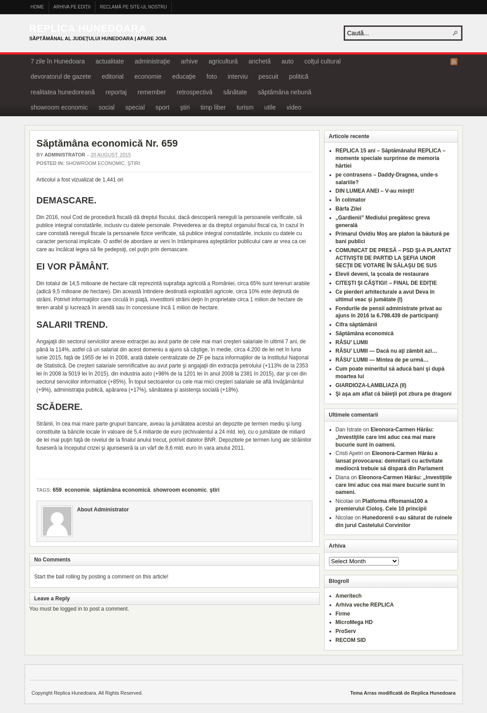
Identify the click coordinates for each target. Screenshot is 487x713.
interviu (238, 76)
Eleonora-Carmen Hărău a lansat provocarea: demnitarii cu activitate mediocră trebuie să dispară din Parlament (390, 461)
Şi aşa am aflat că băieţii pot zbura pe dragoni (394, 394)
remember (151, 92)
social (107, 107)
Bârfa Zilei (349, 209)
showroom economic (59, 107)
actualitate (110, 61)
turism (245, 107)
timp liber (213, 107)
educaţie (184, 76)
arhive (189, 61)
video (294, 107)
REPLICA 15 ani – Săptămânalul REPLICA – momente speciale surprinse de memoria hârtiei (391, 158)
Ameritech (349, 596)
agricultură (222, 61)
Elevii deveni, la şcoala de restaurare (382, 274)
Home (37, 6)
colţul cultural (322, 61)
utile (270, 107)
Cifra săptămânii (356, 324)
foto (212, 76)
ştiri (185, 107)
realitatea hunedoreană (63, 92)
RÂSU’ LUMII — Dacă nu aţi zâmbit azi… (386, 351)
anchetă (260, 61)
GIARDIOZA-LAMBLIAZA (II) (371, 385)
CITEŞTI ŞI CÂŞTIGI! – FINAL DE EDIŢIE (386, 283)
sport (162, 107)
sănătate (235, 92)
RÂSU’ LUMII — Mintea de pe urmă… (382, 360)
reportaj (116, 92)
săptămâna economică (121, 490)
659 (57, 490)
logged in (71, 609)
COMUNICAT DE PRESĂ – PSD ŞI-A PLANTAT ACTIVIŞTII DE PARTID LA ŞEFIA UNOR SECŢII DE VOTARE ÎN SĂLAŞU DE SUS (394, 258)
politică (298, 76)
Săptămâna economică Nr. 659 (107, 143)
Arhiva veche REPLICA (365, 605)
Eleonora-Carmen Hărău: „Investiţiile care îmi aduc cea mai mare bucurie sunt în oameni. (386, 437)
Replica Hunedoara (87, 28)
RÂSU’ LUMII (352, 342)
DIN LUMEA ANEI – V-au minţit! (375, 191)
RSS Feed (454, 61)
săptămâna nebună (285, 92)
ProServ (346, 631)
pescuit (268, 76)
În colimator (351, 200)
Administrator (65, 154)
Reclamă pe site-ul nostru (133, 6)
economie (148, 76)
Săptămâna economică (365, 333)
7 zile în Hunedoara (58, 61)
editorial (113, 76)
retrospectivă (194, 92)
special (135, 107)
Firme (343, 614)
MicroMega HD (354, 622)
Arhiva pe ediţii (72, 6)
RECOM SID (351, 640)
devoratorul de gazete (61, 76)
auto (287, 61)
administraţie (152, 61)
